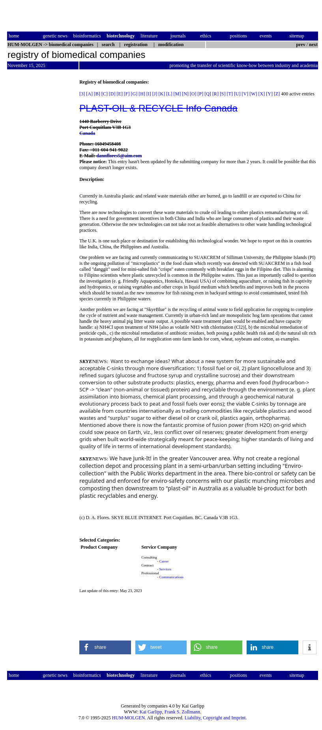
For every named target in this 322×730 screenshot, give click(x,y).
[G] (134, 94)
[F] (127, 94)
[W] (253, 94)
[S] (223, 94)
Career (164, 561)
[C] (104, 94)
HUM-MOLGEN (128, 718)
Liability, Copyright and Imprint (215, 718)
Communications (171, 577)
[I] (148, 94)
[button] (105, 647)
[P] (201, 94)
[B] (97, 94)
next (313, 44)
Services (165, 569)
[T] (230, 94)
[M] (177, 94)
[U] (237, 94)
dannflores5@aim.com (119, 155)
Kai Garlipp (151, 712)
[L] (169, 94)
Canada (87, 133)
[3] (82, 94)
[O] (193, 94)
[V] (245, 94)
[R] (215, 94)
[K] (162, 94)
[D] (112, 94)
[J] (154, 94)
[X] (261, 94)
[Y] (269, 94)
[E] (120, 94)
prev (300, 44)
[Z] (277, 94)
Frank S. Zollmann (182, 712)
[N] (185, 94)
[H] (142, 94)
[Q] (207, 94)
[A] (89, 94)
